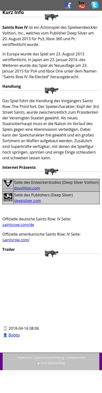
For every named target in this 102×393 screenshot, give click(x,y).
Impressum (24, 358)
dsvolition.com (27, 188)
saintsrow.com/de (18, 224)
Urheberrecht (76, 358)
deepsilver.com (27, 200)
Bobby (14, 335)
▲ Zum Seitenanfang (51, 363)
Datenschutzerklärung (49, 358)
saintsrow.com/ (15, 240)
